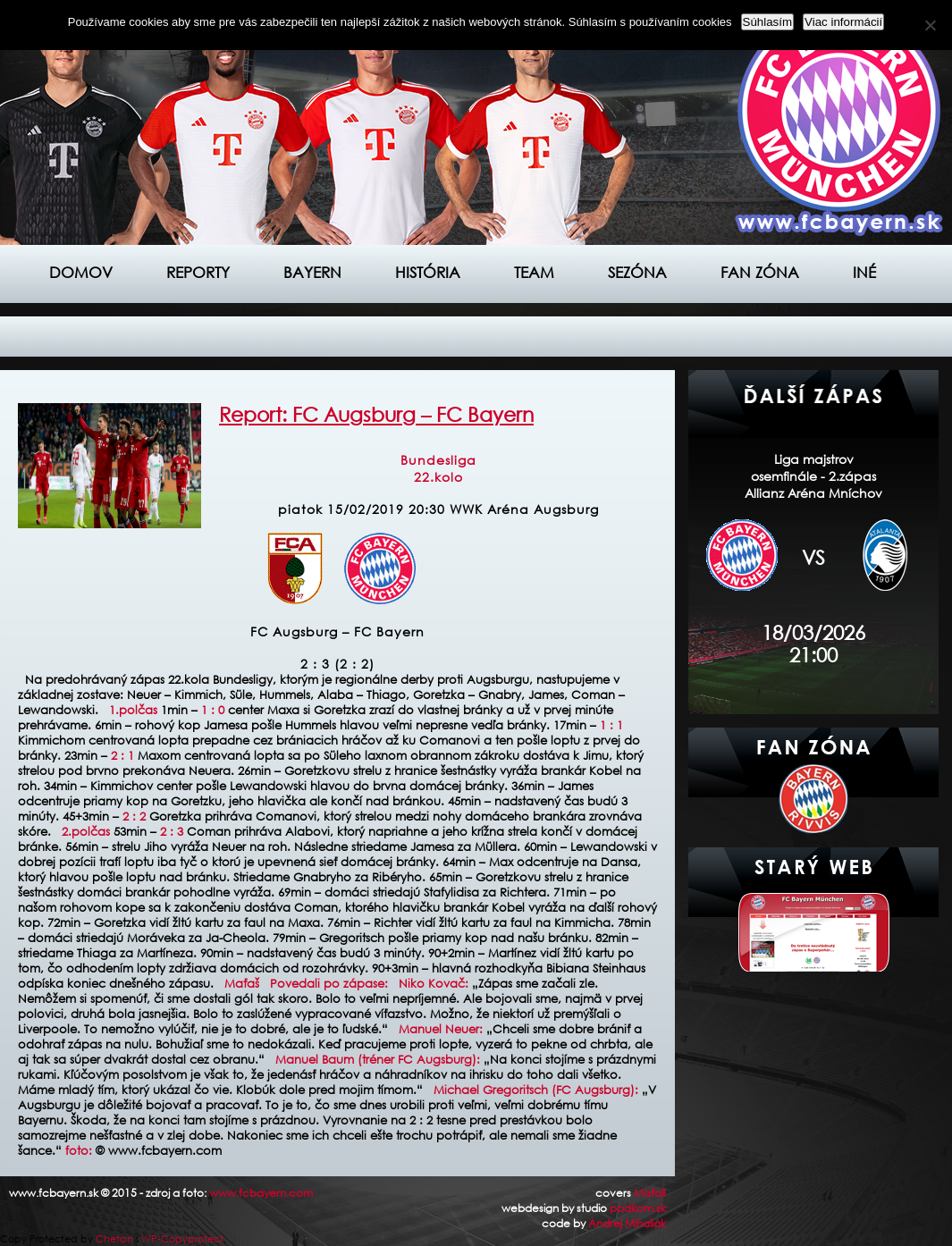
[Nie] (930, 25)
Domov (81, 272)
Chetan (114, 1239)
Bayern (312, 272)
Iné (864, 272)
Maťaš (650, 1192)
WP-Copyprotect (182, 1239)
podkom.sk (638, 1208)
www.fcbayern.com (261, 1192)
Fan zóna (759, 272)
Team (534, 272)
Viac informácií (843, 22)
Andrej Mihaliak (627, 1223)
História (427, 272)
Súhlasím (768, 22)
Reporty (198, 272)
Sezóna (637, 272)
